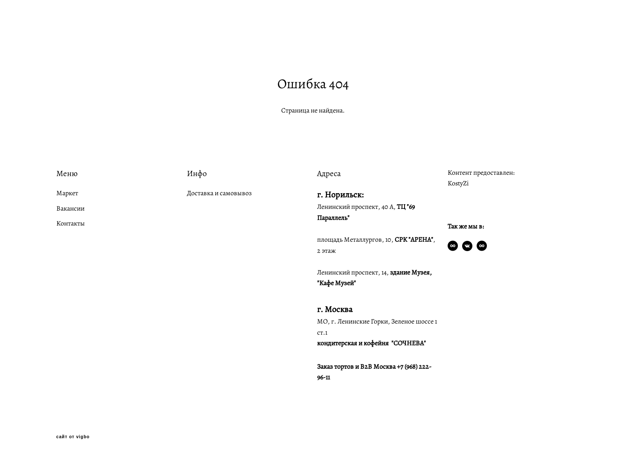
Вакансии (70, 208)
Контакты (70, 223)
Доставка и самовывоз (219, 193)
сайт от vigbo (73, 437)
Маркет (67, 193)
